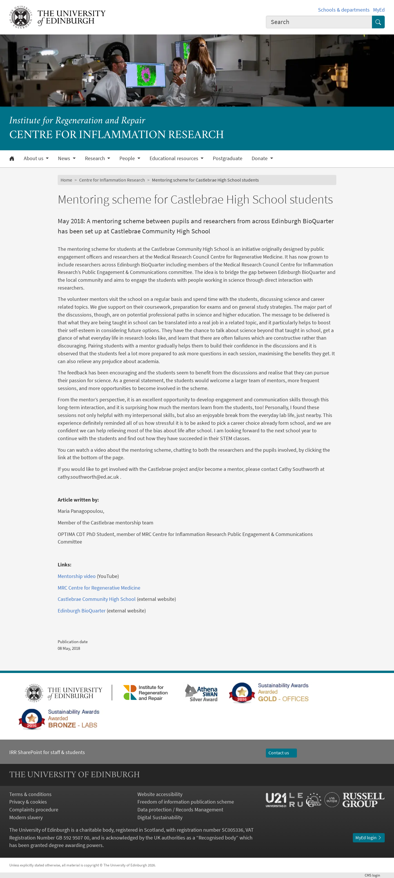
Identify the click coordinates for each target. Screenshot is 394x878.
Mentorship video (77, 576)
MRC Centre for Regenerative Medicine (99, 587)
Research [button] (95, 158)
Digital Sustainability (159, 817)
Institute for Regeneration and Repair (77, 121)
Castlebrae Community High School (97, 599)
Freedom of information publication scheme (185, 801)
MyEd (379, 9)
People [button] (127, 158)
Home (66, 180)
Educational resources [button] (174, 158)
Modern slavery (26, 817)
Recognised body (217, 837)
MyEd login (368, 837)
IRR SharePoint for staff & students (47, 752)
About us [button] (34, 158)
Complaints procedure (33, 809)
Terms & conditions (30, 794)
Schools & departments (344, 9)
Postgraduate (227, 158)
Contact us (281, 753)
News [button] (64, 158)
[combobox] (319, 22)
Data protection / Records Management (180, 809)
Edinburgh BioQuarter (82, 610)
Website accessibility (159, 794)
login (375, 875)
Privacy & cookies (28, 801)
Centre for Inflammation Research (112, 180)
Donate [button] (260, 158)
